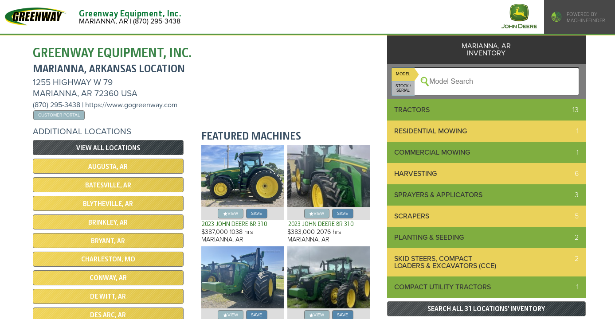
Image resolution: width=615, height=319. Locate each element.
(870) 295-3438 (56, 105)
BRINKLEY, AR (108, 222)
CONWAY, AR (108, 277)
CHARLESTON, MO (108, 259)
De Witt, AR (108, 296)
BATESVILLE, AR (108, 185)
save (256, 213)
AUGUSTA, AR (108, 166)
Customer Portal (59, 115)
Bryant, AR (108, 241)
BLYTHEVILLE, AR (108, 203)
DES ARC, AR (108, 315)
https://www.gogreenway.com (131, 105)
